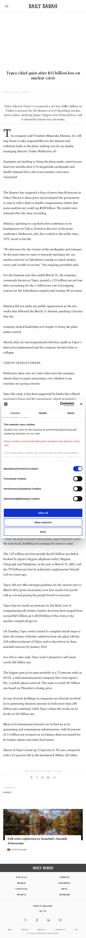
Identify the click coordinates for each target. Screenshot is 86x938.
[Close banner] (81, 404)
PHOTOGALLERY (19, 849)
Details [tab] (43, 413)
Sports (21, 894)
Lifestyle (21, 889)
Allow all (43, 513)
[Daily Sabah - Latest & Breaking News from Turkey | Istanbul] (43, 6)
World (21, 883)
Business (64, 883)
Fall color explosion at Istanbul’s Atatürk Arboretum (37, 841)
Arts (64, 889)
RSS (76, 929)
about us (42, 929)
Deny (43, 531)
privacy (24, 929)
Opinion (64, 894)
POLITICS (21, 877)
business (7, 792)
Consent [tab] (15, 413)
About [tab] (70, 413)
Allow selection (43, 522)
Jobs (10, 929)
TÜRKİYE (65, 877)
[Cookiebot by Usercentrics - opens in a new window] (60, 404)
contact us (60, 929)
